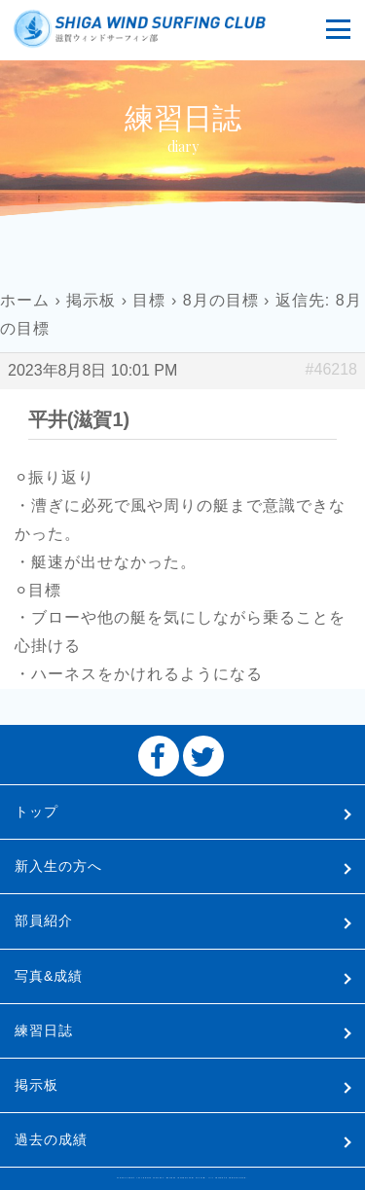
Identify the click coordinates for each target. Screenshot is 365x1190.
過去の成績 (51, 1139)
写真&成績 (49, 976)
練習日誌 (44, 1030)
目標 (148, 300)
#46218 (331, 369)
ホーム (25, 300)
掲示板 (91, 300)
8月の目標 (221, 300)
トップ (36, 811)
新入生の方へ (58, 866)
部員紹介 (44, 920)
